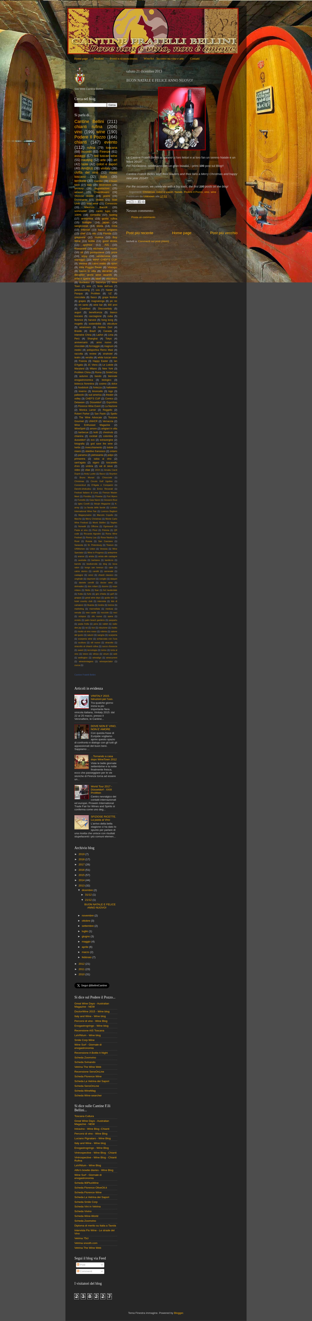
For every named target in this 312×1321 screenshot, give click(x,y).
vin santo (83, 304)
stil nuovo (95, 642)
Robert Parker (82, 413)
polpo (111, 455)
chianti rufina (88, 126)
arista (91, 556)
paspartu (113, 620)
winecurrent (111, 657)
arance (81, 556)
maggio (86, 941)
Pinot (94, 530)
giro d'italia (101, 594)
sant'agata (80, 462)
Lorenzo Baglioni (109, 511)
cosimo (102, 383)
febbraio (87, 957)
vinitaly (105, 168)
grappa (77, 597)
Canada (107, 331)
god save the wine (102, 443)
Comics (109, 398)
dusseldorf (80, 440)
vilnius (96, 654)
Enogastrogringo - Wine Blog (91, 1147)
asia (89, 286)
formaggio (94, 346)
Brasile (78, 331)
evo (93, 440)
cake (111, 567)
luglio (85, 931)
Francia (83, 361)
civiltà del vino (86, 172)
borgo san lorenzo (94, 567)
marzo (86, 952)
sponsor (87, 244)
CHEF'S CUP (93, 398)
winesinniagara (86, 661)
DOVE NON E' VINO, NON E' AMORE (103, 728)
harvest (92, 320)
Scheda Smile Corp (86, 1201)
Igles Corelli (84, 504)
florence (78, 320)
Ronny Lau (91, 537)
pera (96, 624)
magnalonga (98, 301)
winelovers (85, 327)
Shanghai (92, 338)
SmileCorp (111, 372)
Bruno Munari (87, 477)
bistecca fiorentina (84, 383)
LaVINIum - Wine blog (87, 1035)
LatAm (99, 334)
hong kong (107, 320)
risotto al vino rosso (87, 631)
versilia (89, 357)
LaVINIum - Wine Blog (87, 1165)
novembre (88, 915)
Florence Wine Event (89, 406)
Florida (107, 233)
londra (101, 605)
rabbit (105, 624)
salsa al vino (102, 458)
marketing (79, 609)
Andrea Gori (105, 327)
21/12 (89, 899)
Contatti (195, 58)
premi (106, 195)
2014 (82, 880)
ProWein (95, 293)
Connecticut (80, 485)
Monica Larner (87, 410)
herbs (77, 447)
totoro (85, 654)
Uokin (92, 549)
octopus (82, 616)
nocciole (105, 612)
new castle (91, 612)
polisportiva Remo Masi (100, 350)
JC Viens (93, 364)
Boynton (113, 474)
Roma (98, 372)
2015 (82, 875)
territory (79, 188)
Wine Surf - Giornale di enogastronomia (88, 1046)
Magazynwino (85, 515)
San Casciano (105, 541)
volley (77, 398)
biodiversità (92, 564)
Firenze (105, 151)
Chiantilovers (101, 192)
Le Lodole (107, 364)
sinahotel (108, 353)
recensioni (105, 184)
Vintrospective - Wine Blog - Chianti (95, 1152)
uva (98, 290)
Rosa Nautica (107, 537)
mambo (98, 181)
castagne (78, 575)
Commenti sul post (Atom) (153, 241)
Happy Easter (100, 361)
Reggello (107, 410)
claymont (91, 579)
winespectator (106, 661)
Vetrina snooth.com (86, 1243)
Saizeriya (101, 282)
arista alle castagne (107, 556)
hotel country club (83, 601)
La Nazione (111, 406)
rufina (91, 147)
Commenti (84, 1271)
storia (100, 225)
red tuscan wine (105, 156)
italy (89, 184)
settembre (88, 925)
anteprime (112, 552)
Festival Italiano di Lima (86, 492)
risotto (114, 627)
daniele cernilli (86, 582)
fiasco (94, 297)
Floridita (87, 496)
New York (107, 368)
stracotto (109, 642)
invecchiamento (93, 447)
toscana (111, 147)
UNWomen (79, 549)
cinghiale (78, 579)
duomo (105, 586)
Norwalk (82, 526)
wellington (83, 657)
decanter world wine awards (93, 274)
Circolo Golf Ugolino (102, 481)
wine (213, 191)
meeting (87, 160)
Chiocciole (107, 477)
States (99, 199)
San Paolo (100, 413)
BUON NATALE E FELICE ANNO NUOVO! (100, 906)
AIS (106, 244)
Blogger (178, 1312)
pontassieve (97, 252)
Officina (94, 526)
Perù (77, 338)
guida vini (109, 597)
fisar (97, 590)
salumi (90, 635)
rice (93, 627)
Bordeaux (84, 282)
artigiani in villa (109, 428)
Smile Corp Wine (84, 1040)
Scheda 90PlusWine (86, 1182)
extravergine (106, 440)
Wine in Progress (95, 552)
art (115, 160)
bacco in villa (87, 271)
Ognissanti (108, 526)
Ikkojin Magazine (102, 504)
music (113, 248)
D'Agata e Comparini (102, 485)
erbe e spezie (82, 278)
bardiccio (109, 560)
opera (110, 616)
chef (82, 233)
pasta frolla (83, 624)
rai (86, 627)
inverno (83, 391)
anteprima (87, 218)
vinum (106, 654)
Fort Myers (112, 496)
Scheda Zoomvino (85, 1057)
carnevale (108, 571)
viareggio (79, 259)
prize (114, 252)
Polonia (105, 530)
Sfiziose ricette (84, 195)
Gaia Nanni (94, 500)
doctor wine (106, 582)
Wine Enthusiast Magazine (92, 425)
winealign (96, 657)
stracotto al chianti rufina (86, 646)
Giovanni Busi (110, 500)
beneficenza (95, 312)
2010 (82, 974)
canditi (96, 571)
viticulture (112, 323)
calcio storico (81, 571)
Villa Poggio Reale (90, 267)
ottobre (86, 920)
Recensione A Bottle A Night (91, 1052)
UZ (110, 293)
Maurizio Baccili (95, 207)
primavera (79, 458)
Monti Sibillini (99, 522)
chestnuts (108, 432)
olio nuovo (97, 616)
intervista (102, 601)
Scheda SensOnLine (86, 1085)
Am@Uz (87, 168)
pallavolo (79, 394)
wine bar (98, 304)
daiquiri (113, 579)
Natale (178, 191)
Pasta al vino (81, 530)
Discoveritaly (105, 308)
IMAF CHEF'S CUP (105, 259)
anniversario (81, 342)
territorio (80, 181)
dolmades (79, 586)
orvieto (77, 620)
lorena (111, 605)
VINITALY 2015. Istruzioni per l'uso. (102, 697)
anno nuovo (104, 342)
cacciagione (95, 316)
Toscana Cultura (84, 1116)
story (84, 256)
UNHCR (93, 421)
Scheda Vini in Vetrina (87, 1206)
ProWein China (82, 372)
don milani (93, 586)
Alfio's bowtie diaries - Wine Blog (93, 1170)
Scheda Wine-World (86, 1216)
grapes (82, 301)
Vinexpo (112, 267)
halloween (111, 387)
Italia (103, 176)
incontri (86, 151)
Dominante (80, 199)
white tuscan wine (107, 357)
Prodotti (98, 58)
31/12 (89, 894)
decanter (107, 271)
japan (106, 222)
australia (82, 560)
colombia (108, 436)
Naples (113, 522)
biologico (106, 380)
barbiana (95, 560)
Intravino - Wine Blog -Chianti (91, 1128)
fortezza (97, 387)
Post (81, 1264)
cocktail (93, 436)
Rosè (76, 541)
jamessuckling (82, 290)
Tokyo (108, 338)
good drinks (110, 241)
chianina (78, 436)
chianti (80, 142)
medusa (109, 609)
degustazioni (101, 188)
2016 (82, 869)
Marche (78, 519)
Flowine (98, 496)
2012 (82, 963)
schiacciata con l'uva (107, 639)
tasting (113, 214)
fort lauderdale (110, 590)
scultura (82, 642)
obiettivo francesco (95, 451)
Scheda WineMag (85, 1090)
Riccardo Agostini (92, 533)
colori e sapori (164, 191)
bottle (91, 241)
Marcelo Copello (105, 515)
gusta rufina (109, 218)
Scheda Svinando (85, 1062)
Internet (85, 229)
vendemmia (103, 256)
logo (110, 391)
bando (98, 376)
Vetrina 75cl (81, 1238)
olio (94, 233)
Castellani (85, 308)
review (92, 353)
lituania (90, 605)
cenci (90, 575)
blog (105, 564)
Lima (110, 334)
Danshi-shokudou (82, 489)
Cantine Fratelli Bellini (85, 675)
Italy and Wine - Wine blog (90, 1016)
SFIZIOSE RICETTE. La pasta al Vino (103, 818)
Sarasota (78, 545)
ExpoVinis (111, 402)
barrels (77, 564)
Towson (110, 545)
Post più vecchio (224, 233)
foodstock (83, 387)
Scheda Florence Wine (88, 1076)
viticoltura (111, 278)
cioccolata (79, 297)
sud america (94, 394)
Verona (83, 263)
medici (77, 350)
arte (103, 160)
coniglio (102, 579)
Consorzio (111, 203)
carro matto (99, 263)
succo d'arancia (109, 646)
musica (99, 237)
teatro (77, 357)
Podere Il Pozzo (193, 191)
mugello (78, 323)
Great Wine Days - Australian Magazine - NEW (91, 1005)
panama (82, 455)
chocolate (79, 346)
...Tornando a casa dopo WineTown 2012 (104, 758)
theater (110, 394)
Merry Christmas (93, 519)
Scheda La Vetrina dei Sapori (91, 1081)
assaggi (80, 156)
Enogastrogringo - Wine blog (91, 1025)
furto (89, 594)
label (98, 278)
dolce (114, 383)
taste (84, 164)
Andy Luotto (90, 474)
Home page (81, 58)
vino (206, 191)
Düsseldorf (95, 402)
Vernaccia (108, 421)
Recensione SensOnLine (89, 1071)
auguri (77, 312)
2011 (82, 969)
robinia (103, 631)
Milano (93, 368)
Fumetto (82, 500)
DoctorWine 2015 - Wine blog (91, 1011)
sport (114, 263)
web (115, 654)
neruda (77, 612)
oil (81, 252)
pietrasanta (97, 455)
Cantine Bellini (89, 121)
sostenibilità (95, 323)
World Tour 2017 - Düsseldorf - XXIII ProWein (101, 789)
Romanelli (80, 248)
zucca (77, 665)
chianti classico (105, 575)
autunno (83, 376)
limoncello (97, 391)
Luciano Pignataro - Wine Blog (92, 1138)
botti (95, 432)
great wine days (92, 597)
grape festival (109, 297)
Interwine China (83, 334)
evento (110, 142)
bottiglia (87, 222)
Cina (114, 225)
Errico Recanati (105, 489)
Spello (113, 413)
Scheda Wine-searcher (88, 1095)
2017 (82, 864)
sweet (80, 650)
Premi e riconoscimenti (123, 58)
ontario (113, 451)
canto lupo (103, 211)
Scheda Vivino (83, 1211)
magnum (108, 346)
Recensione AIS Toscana (89, 1030)
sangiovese (81, 225)
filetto (87, 590)
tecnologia (92, 650)
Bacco (102, 474)
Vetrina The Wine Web (87, 1066)
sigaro (96, 462)
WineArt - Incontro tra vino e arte (164, 58)
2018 (82, 859)
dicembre (88, 890)
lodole (110, 447)
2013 (82, 885)
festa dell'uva (105, 286)
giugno (86, 936)
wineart (78, 192)
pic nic (113, 301)
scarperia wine (85, 639)
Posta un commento (143, 217)
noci (115, 612)
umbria (89, 466)
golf (112, 594)
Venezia (103, 549)
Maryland (79, 368)
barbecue (83, 432)
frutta (80, 594)
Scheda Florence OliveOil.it (90, 1187)
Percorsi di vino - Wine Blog (90, 1020)
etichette (98, 248)
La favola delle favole (94, 507)
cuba (110, 316)
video (77, 470)
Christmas (149, 191)
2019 (97, 470)
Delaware (79, 402)
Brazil (93, 331)
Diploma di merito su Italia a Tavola (95, 1225)
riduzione (103, 627)
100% (77, 214)
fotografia (79, 443)
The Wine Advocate (90, 417)
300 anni (112, 304)
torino (103, 650)
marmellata (94, 609)
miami (77, 451)
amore (93, 428)
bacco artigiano (107, 229)
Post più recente (139, 233)
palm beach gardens (95, 620)
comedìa (95, 214)
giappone (80, 237)
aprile (85, 946)
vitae (87, 470)
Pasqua (78, 293)
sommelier (80, 211)
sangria (100, 635)
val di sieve (106, 466)
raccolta (78, 353)
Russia (89, 541)
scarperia (112, 635)
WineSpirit (79, 428)
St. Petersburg (95, 545)
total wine (92, 203)
